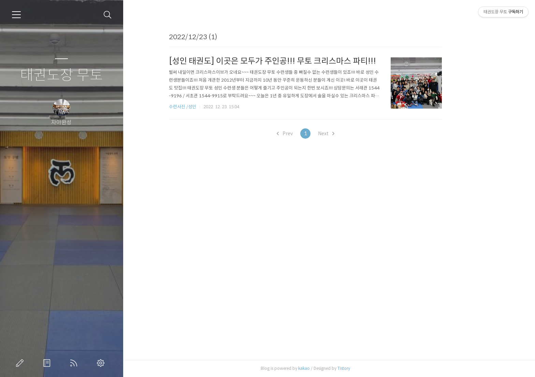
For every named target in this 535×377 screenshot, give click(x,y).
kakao (327, 368)
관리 (102, 363)
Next (350, 133)
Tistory (367, 368)
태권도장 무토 (61, 75)
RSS (75, 363)
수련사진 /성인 (206, 107)
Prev (308, 133)
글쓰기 (21, 363)
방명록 (48, 363)
